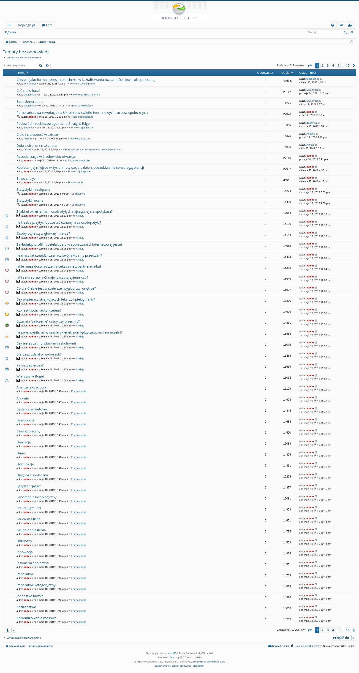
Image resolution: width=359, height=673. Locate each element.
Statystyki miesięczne (33, 189)
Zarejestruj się (51, 32)
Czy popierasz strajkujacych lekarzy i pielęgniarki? (55, 299)
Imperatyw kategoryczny (35, 585)
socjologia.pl (26, 25)
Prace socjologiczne (83, 83)
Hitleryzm (24, 541)
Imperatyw (25, 574)
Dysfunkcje (25, 464)
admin (32, 116)
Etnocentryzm (27, 178)
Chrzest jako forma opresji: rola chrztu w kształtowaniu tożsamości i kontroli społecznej (85, 79)
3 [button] (328, 65)
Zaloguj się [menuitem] (342, 26)
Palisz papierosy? (30, 365)
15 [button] (348, 65)
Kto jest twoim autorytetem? (39, 310)
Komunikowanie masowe (36, 618)
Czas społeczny (28, 431)
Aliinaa (27, 149)
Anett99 (28, 138)
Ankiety (80, 215)
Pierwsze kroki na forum (86, 94)
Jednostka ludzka (30, 596)
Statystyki (79, 193)
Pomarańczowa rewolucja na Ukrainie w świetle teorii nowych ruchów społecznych (82, 112)
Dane (20, 453)
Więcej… (10, 26)
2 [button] (323, 65)
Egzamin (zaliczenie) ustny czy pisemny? (48, 321)
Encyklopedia (75, 182)
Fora (49, 25)
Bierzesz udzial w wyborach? (39, 354)
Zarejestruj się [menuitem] (351, 26)
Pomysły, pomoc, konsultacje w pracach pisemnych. (94, 149)
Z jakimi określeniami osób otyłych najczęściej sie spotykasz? (64, 211)
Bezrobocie (25, 420)
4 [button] (333, 65)
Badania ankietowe (31, 409)
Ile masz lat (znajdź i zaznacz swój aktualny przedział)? (59, 255)
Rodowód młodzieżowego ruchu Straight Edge (53, 123)
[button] (309, 65)
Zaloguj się (29, 32)
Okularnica (30, 94)
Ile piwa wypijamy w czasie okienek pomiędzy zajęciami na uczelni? (69, 332)
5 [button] (338, 65)
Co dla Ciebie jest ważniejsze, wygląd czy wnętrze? (56, 288)
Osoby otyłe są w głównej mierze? (43, 233)
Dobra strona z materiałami (38, 145)
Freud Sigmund (28, 508)
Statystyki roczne (29, 200)
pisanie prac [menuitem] (199, 661)
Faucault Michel (28, 519)
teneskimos (30, 83)
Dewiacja (23, 442)
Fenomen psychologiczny (36, 497)
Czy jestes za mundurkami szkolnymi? (46, 343)
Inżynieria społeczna (32, 563)
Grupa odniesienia (31, 530)
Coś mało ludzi (28, 90)
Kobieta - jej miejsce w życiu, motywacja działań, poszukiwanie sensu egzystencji (80, 167)
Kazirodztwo (26, 607)
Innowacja (24, 552)
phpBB (173, 653)
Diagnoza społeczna (32, 475)
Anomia (22, 398)
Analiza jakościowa (31, 387)
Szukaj (12, 32)
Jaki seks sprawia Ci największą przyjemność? (52, 277)
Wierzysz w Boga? (30, 376)
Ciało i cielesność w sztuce (37, 134)
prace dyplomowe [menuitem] (216, 661)
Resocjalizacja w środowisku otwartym (46, 156)
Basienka (29, 127)
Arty (172, 657)
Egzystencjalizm (28, 486)
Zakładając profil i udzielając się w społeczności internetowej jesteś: (69, 244)
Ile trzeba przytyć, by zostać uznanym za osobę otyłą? (58, 222)
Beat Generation (29, 101)
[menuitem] (332, 25)
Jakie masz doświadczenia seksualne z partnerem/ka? (58, 266)
